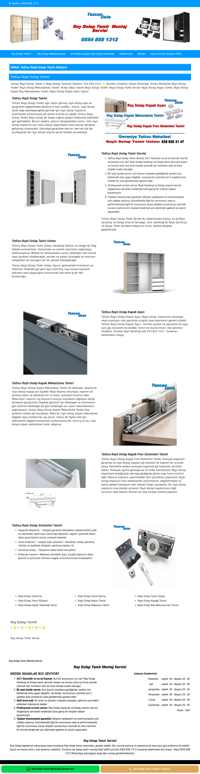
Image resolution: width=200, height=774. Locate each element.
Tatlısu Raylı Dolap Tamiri (30, 77)
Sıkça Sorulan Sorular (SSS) (166, 53)
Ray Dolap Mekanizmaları (51, 53)
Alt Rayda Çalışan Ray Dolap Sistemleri (92, 53)
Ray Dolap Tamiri (20, 53)
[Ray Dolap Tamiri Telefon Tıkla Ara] (149, 769)
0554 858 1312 (29, 3)
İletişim (141, 53)
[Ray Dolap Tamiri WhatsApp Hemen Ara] (50, 769)
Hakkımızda (126, 53)
